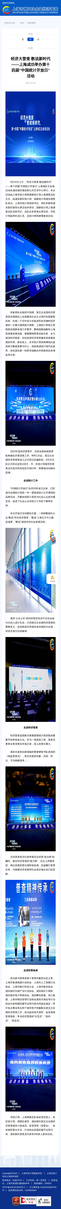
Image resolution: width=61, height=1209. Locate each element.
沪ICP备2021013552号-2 (13, 1187)
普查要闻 (31, 23)
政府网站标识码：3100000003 (22, 1190)
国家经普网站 (8, 3)
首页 (22, 23)
